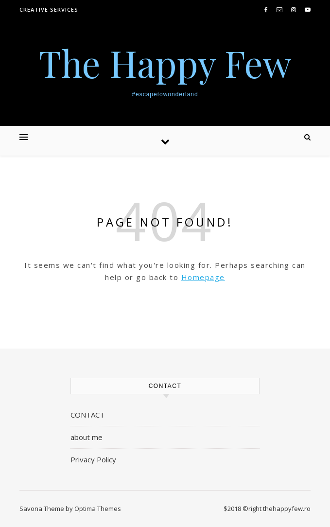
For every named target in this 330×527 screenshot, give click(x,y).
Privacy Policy (93, 459)
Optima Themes (97, 508)
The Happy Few (165, 63)
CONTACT (87, 415)
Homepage (203, 277)
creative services (48, 9)
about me (86, 437)
